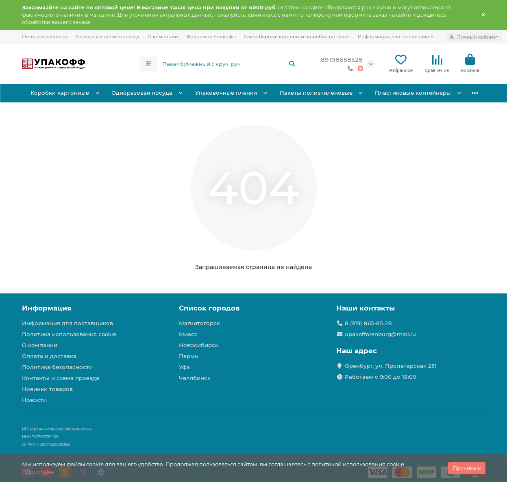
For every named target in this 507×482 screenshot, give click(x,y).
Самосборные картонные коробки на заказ (297, 36)
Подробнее (38, 472)
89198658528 (342, 59)
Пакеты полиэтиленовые (316, 92)
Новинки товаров (47, 389)
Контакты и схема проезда (107, 36)
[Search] (228, 64)
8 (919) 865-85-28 (368, 323)
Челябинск (195, 378)
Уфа (184, 367)
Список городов (209, 308)
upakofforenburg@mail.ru (380, 334)
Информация (47, 308)
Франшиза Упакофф (211, 36)
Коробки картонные (59, 92)
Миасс (188, 334)
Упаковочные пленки (226, 92)
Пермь (188, 356)
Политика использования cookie (69, 334)
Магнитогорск (199, 323)
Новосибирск (198, 345)
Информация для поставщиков (395, 36)
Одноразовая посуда (141, 92)
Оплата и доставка (44, 36)
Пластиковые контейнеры (413, 92)
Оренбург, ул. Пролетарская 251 (391, 366)
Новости (34, 400)
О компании (163, 36)
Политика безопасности (57, 367)
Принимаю (467, 468)
